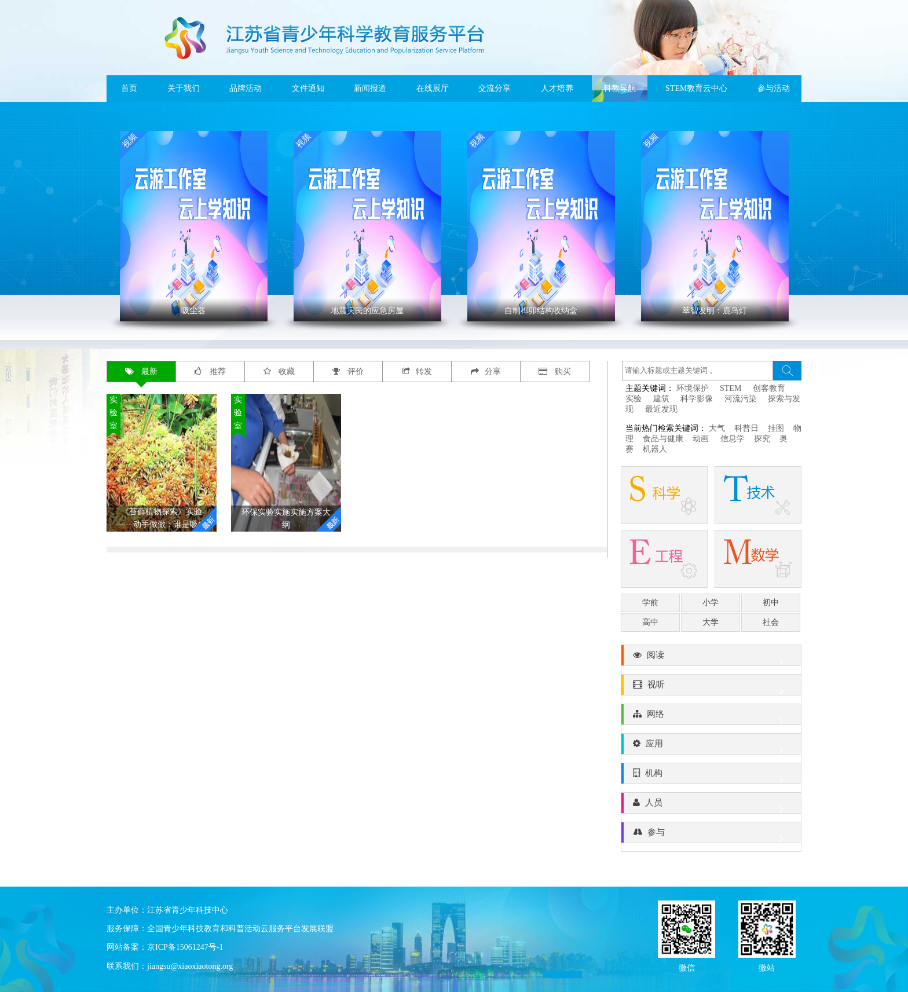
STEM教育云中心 (696, 88)
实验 (633, 398)
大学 (710, 622)
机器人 (655, 449)
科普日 (746, 428)
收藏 (279, 371)
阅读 (711, 658)
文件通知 (308, 88)
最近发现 (661, 409)
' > (194, 226)
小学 (710, 602)
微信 (687, 967)
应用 (711, 746)
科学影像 (696, 398)
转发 (417, 371)
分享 (486, 371)
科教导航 (619, 88)
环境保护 (692, 388)
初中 (771, 602)
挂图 (776, 428)
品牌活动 (245, 88)
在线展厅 (432, 88)
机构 (711, 776)
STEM (730, 388)
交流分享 (494, 88)
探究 (762, 438)
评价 (348, 371)
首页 (129, 88)
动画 (702, 438)
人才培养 (557, 88)
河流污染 (740, 398)
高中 (650, 622)
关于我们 (183, 88)
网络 (711, 717)
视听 (711, 687)
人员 (711, 805)
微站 (767, 967)
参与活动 (773, 88)
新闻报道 (370, 88)
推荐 (210, 371)
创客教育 (769, 388)
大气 (717, 428)
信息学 (732, 438)
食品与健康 (663, 438)
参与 (711, 835)
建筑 (661, 398)
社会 (771, 622)
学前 (650, 602)
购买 (555, 371)
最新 (141, 371)
